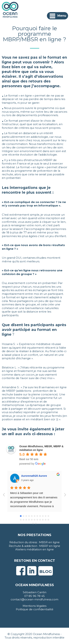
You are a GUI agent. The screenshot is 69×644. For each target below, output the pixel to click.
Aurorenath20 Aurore (34, 475)
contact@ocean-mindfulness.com (34, 599)
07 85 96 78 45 (34, 596)
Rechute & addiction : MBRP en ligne (34, 546)
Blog (45, 571)
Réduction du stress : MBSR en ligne (34, 542)
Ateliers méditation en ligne (34, 549)
